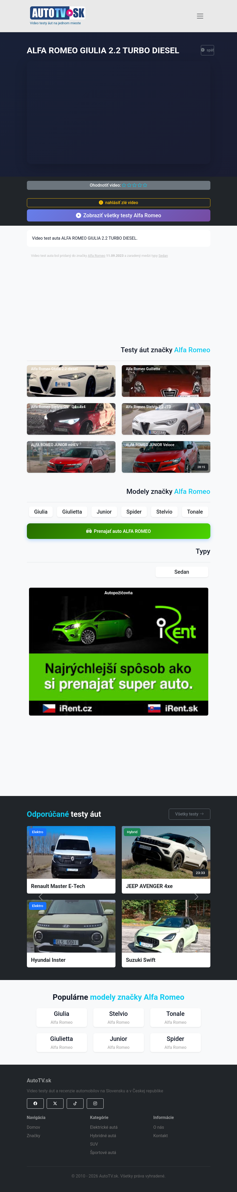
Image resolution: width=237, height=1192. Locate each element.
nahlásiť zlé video (118, 202)
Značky (33, 1135)
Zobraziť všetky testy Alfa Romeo (118, 215)
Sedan (163, 256)
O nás (158, 1127)
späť (207, 50)
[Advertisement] (134, 299)
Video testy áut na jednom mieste (55, 23)
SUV (94, 1144)
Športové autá (103, 1152)
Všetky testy (189, 814)
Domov (33, 1127)
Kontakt (160, 1135)
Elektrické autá (104, 1127)
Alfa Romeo (96, 256)
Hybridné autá (103, 1135)
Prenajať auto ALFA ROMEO (118, 531)
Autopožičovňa (118, 592)
